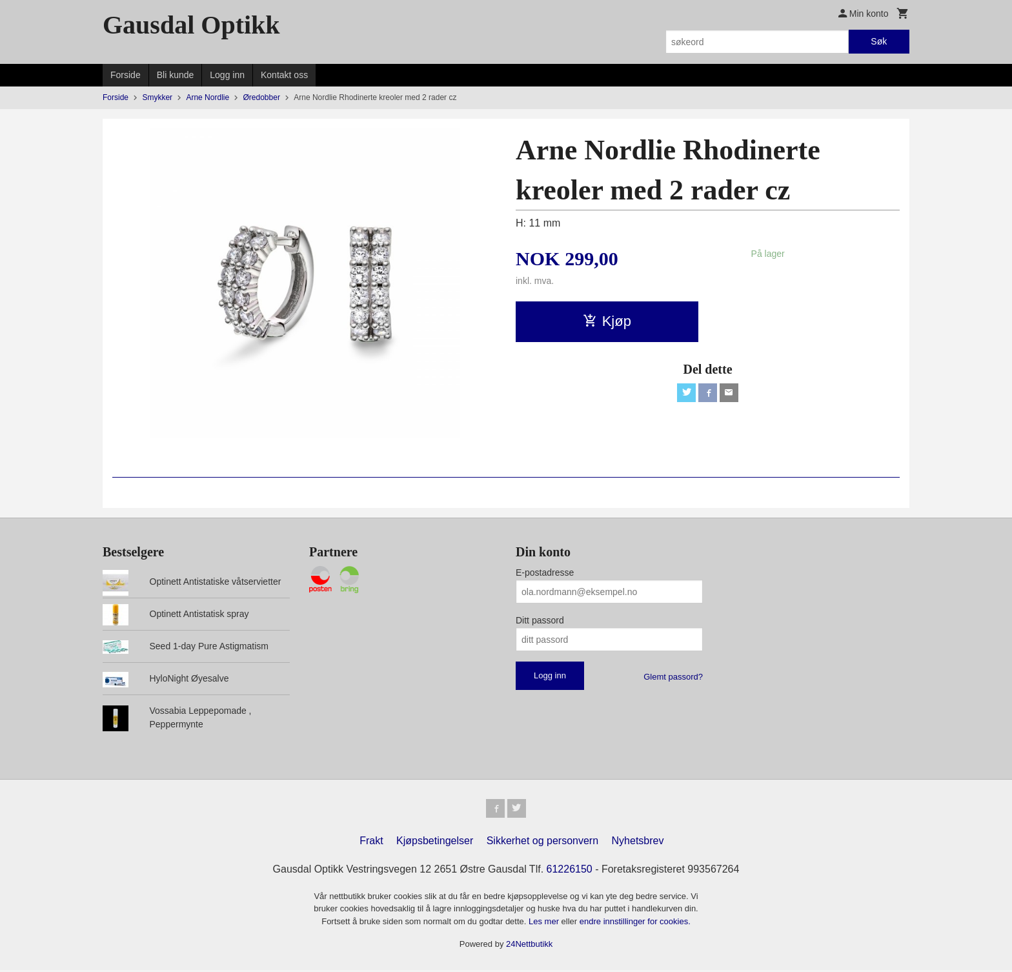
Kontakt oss (284, 75)
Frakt (371, 842)
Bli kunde (175, 75)
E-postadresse (545, 572)
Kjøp (607, 321)
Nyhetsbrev (638, 842)
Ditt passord (540, 620)
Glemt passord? (673, 677)
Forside (125, 75)
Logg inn (227, 75)
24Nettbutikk (529, 946)
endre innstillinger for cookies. (635, 923)
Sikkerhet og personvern (542, 842)
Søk (879, 41)
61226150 (569, 871)
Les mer (545, 923)
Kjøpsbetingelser (434, 842)
